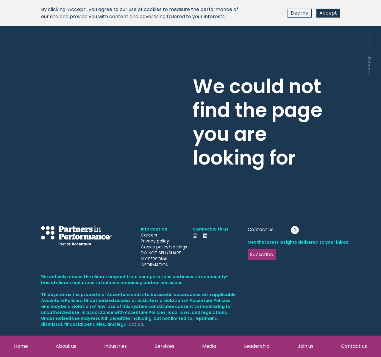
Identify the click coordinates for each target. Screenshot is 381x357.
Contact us (354, 346)
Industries (115, 346)
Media (209, 346)
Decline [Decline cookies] (299, 13)
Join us (305, 346)
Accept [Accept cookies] (328, 13)
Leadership (257, 346)
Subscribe (261, 254)
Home (21, 346)
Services (164, 346)
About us (66, 346)
